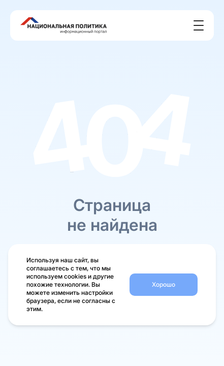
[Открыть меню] (199, 25)
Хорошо (163, 284)
